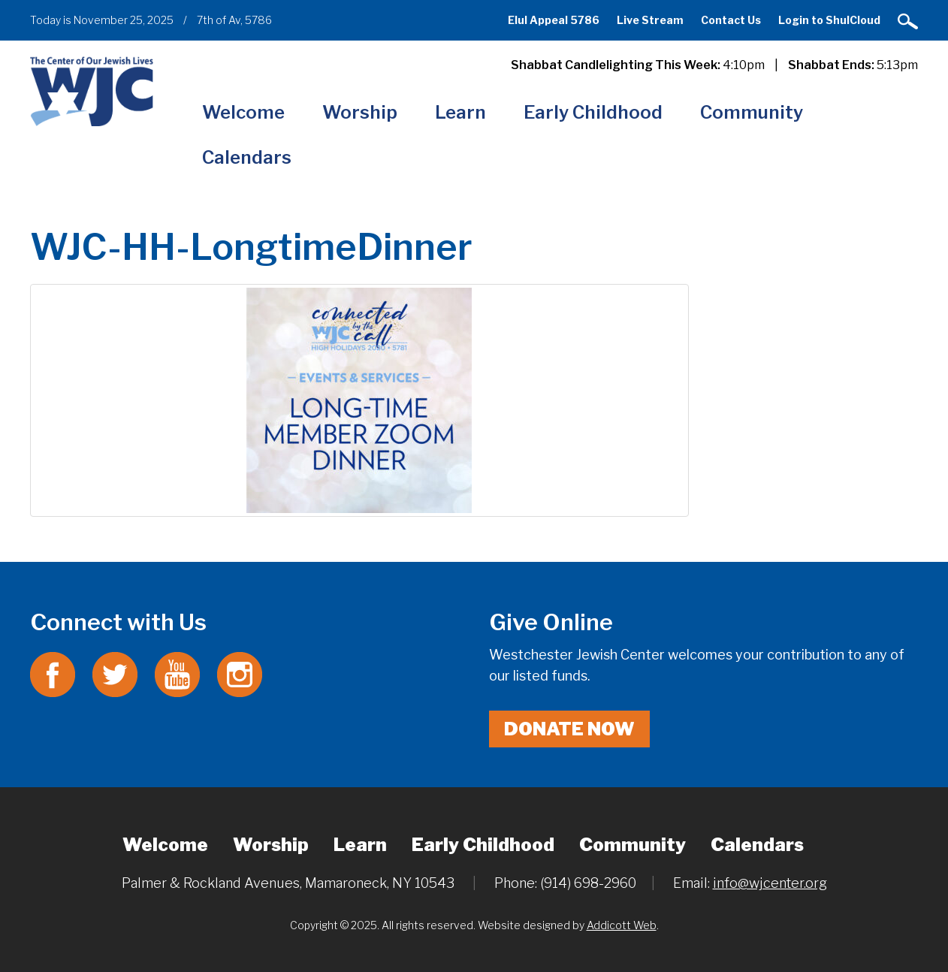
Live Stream (650, 20)
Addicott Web (622, 925)
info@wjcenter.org (770, 883)
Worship (359, 112)
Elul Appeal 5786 (553, 20)
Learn (460, 112)
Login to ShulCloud (829, 20)
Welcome (243, 112)
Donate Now (569, 729)
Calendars (246, 157)
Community (751, 112)
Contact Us (731, 20)
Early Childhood (593, 112)
